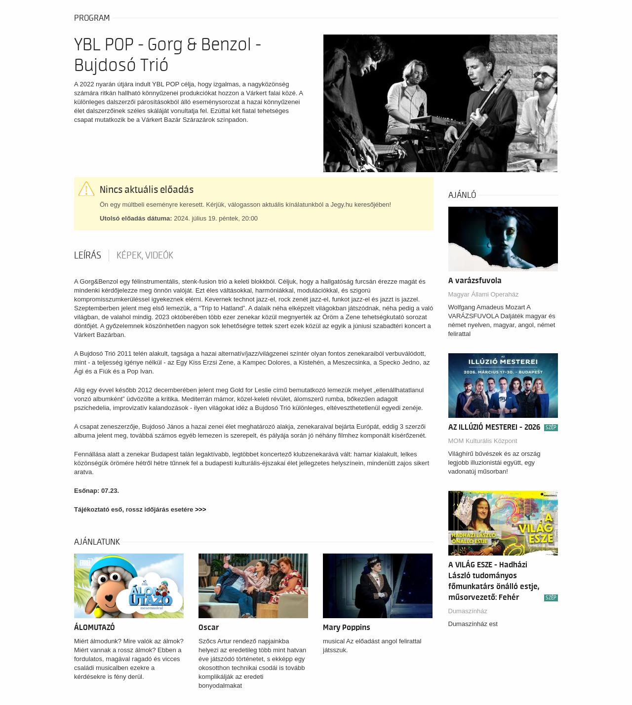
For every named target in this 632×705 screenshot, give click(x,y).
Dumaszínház (467, 611)
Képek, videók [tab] (145, 255)
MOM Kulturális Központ (482, 441)
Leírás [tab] (87, 255)
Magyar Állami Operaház (483, 294)
